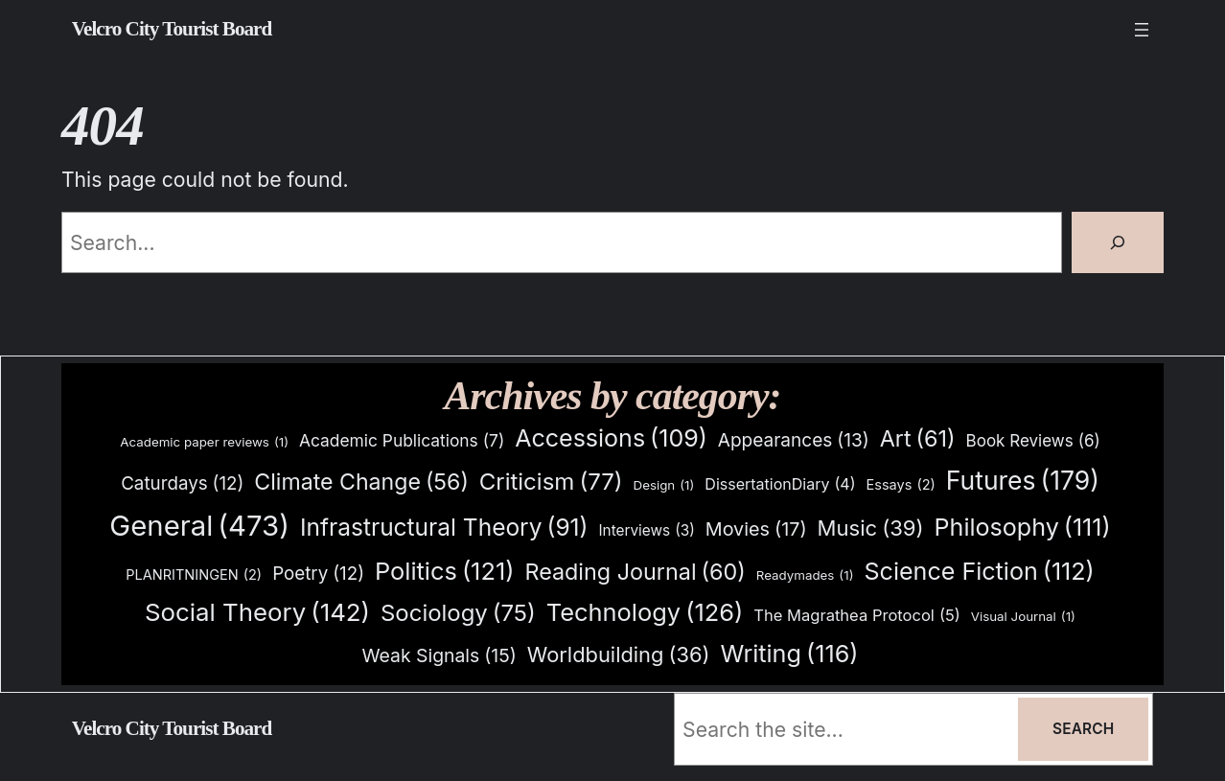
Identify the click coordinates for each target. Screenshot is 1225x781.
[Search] (1118, 242)
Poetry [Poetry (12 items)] (318, 574)
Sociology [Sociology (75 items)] (458, 613)
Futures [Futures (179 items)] (1022, 480)
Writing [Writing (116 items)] (789, 654)
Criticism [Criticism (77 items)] (551, 482)
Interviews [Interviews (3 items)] (646, 530)
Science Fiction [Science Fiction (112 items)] (979, 571)
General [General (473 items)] (199, 526)
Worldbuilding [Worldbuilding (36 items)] (618, 655)
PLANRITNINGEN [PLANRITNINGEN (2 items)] (194, 575)
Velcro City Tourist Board (172, 28)
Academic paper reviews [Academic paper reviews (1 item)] (204, 442)
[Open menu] (1141, 29)
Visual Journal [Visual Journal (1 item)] (1023, 617)
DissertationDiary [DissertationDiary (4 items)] (780, 484)
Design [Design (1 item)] (664, 485)
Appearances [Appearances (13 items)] (793, 440)
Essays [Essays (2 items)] (901, 485)
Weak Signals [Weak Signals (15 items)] (438, 656)
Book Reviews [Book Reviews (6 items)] (1033, 441)
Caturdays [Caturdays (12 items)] (182, 484)
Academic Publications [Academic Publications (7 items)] (401, 440)
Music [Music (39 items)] (871, 529)
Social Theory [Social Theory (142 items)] (257, 612)
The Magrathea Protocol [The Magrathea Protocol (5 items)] (856, 615)
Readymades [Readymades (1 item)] (805, 575)
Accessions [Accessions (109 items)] (611, 438)
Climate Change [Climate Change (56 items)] (361, 482)
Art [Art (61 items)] (918, 439)
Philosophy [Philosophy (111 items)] (1023, 527)
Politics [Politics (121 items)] (444, 570)
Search (1083, 729)
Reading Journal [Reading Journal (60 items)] (634, 572)
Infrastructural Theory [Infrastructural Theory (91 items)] (444, 528)
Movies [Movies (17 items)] (756, 530)
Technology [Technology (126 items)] (645, 611)
